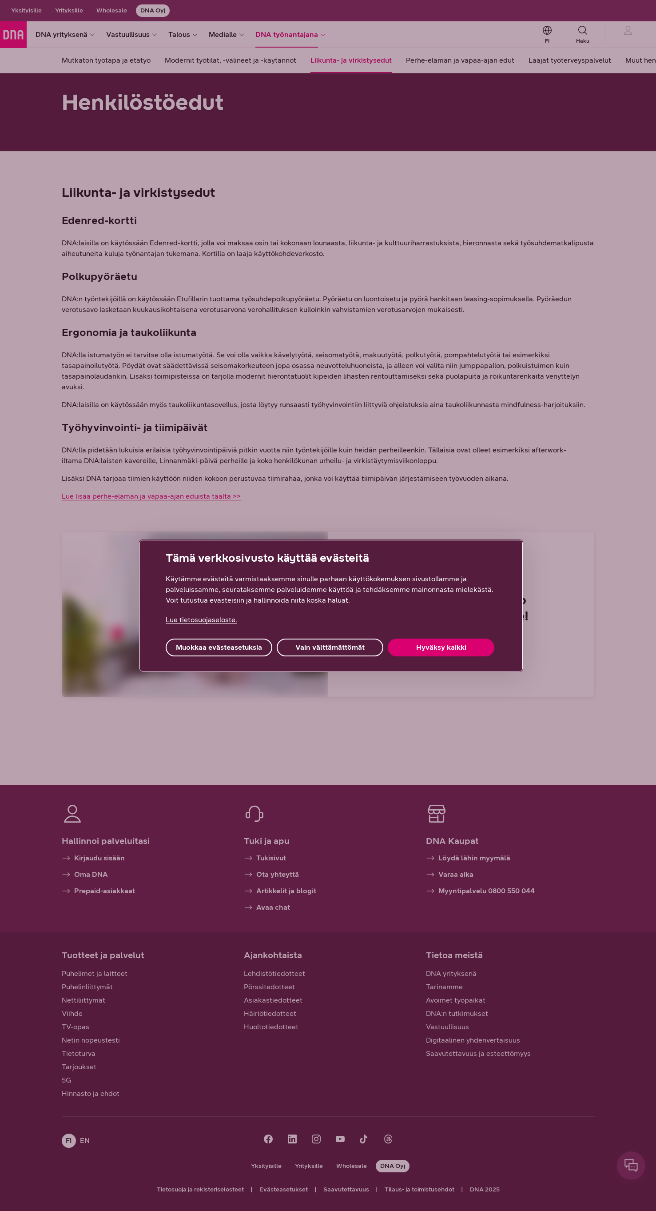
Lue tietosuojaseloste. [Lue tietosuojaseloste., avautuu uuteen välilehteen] (201, 619)
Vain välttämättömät (330, 647)
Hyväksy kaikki (441, 647)
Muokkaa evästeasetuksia (219, 647)
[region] (331, 606)
